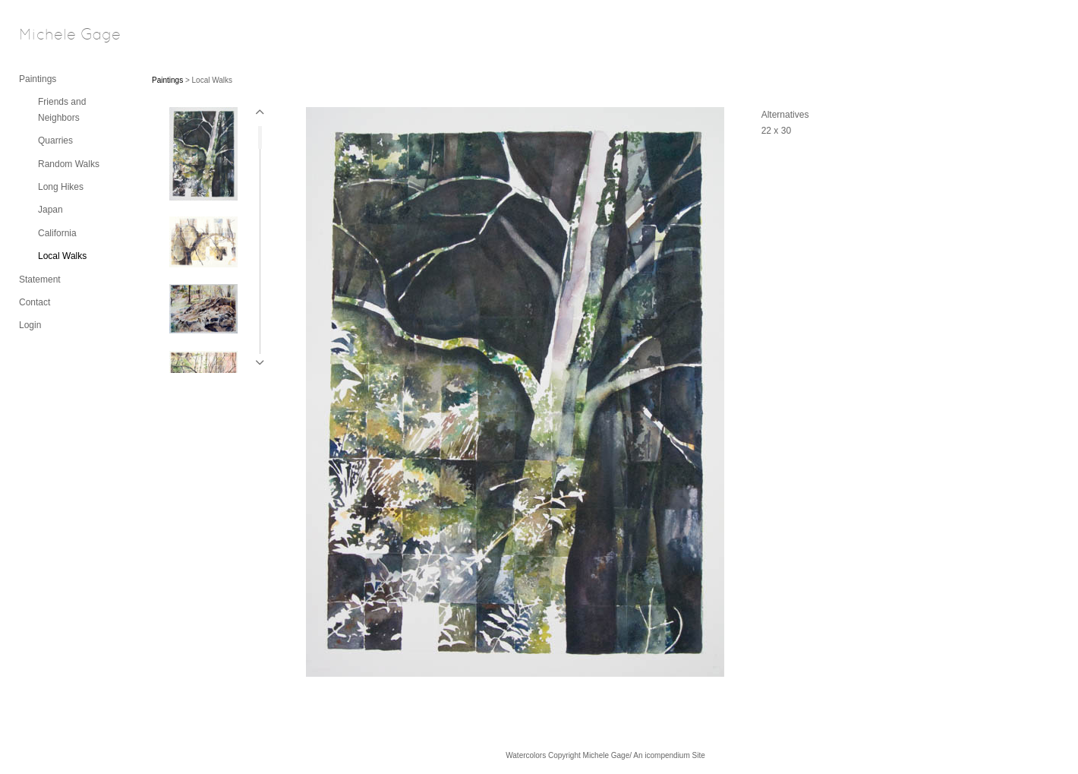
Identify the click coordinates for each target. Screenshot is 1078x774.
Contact (34, 302)
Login (30, 325)
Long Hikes (61, 187)
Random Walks (68, 164)
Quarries (55, 140)
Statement (40, 279)
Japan (50, 209)
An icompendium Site (669, 755)
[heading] (57, 36)
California (57, 233)
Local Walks (62, 256)
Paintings (37, 79)
